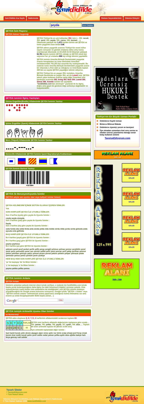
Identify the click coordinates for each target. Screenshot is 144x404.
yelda (42, 229)
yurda (67, 229)
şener (27, 251)
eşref (74, 333)
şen (31, 251)
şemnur (82, 251)
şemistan (10, 256)
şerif (64, 251)
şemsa (17, 256)
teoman (74, 40)
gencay (14, 337)
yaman (38, 325)
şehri (48, 251)
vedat (45, 335)
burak (17, 333)
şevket (26, 249)
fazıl (7, 333)
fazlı (83, 335)
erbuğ (69, 333)
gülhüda (20, 231)
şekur (29, 253)
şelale (81, 253)
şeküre (54, 253)
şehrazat (74, 253)
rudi (19, 337)
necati (85, 38)
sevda (36, 229)
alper (41, 333)
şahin (29, 335)
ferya (8, 337)
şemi (53, 251)
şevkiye (41, 256)
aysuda (9, 231)
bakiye (78, 335)
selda (22, 229)
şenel (83, 249)
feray (79, 333)
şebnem (9, 249)
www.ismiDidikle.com (36, 401)
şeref (43, 40)
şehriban (15, 253)
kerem (8, 335)
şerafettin (76, 249)
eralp (64, 333)
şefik (37, 249)
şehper (67, 253)
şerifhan (75, 251)
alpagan (34, 333)
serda (72, 229)
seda (8, 229)
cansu (63, 40)
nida (47, 229)
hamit (12, 333)
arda (31, 229)
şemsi (22, 256)
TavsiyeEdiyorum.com (17, 392)
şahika (15, 268)
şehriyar (23, 253)
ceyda (8, 218)
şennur (68, 249)
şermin (37, 251)
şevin (35, 256)
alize (78, 325)
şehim (8, 253)
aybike (72, 335)
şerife (31, 249)
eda (17, 229)
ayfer (51, 333)
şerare (42, 253)
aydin (68, 325)
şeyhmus (16, 244)
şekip (69, 251)
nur (55, 333)
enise (46, 333)
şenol (15, 249)
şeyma (8, 244)
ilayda (8, 224)
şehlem (61, 253)
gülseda (79, 229)
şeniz (13, 251)
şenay (42, 249)
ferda (27, 229)
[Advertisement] (21, 64)
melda (51, 229)
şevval (48, 253)
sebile (39, 335)
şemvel (36, 253)
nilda (62, 229)
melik (18, 335)
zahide (24, 337)
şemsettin (20, 251)
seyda (14, 218)
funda (12, 229)
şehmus (55, 249)
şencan (58, 251)
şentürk (29, 256)
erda (14, 231)
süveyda (20, 218)
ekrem (28, 333)
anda (85, 229)
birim (59, 333)
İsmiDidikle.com (45, 84)
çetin (23, 333)
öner (14, 335)
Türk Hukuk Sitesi (15, 394)
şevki (8, 251)
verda (57, 229)
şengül (48, 249)
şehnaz (62, 249)
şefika (42, 251)
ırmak (84, 333)
